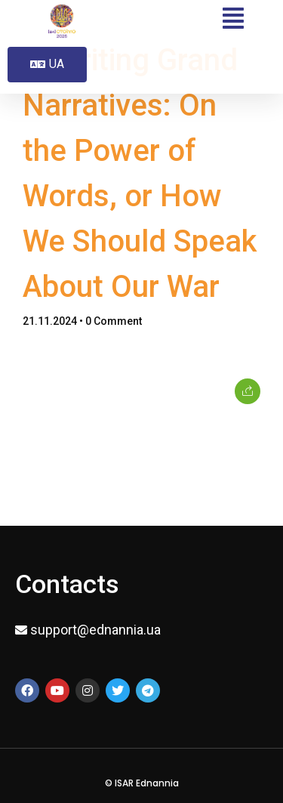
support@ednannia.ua (95, 630)
